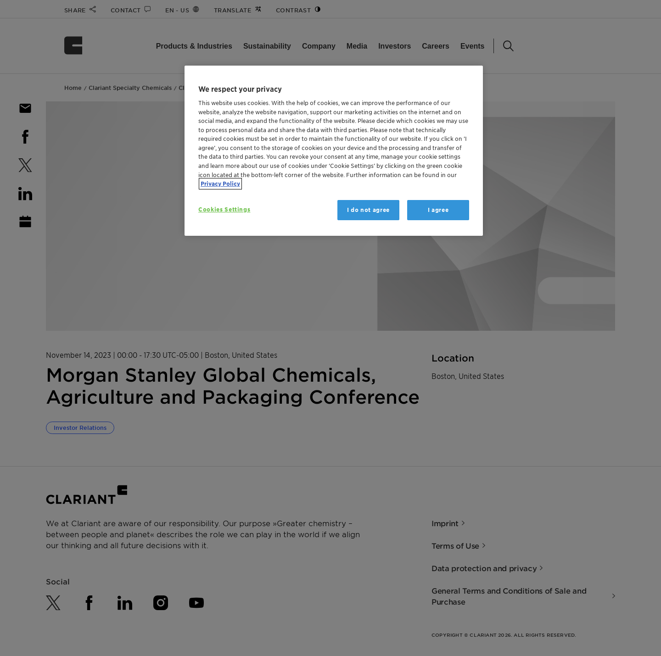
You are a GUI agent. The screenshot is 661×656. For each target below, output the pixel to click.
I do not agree (368, 210)
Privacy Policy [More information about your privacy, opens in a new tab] (220, 184)
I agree (438, 210)
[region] (334, 151)
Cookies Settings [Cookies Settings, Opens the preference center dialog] (224, 209)
